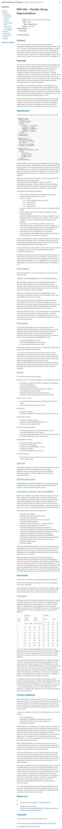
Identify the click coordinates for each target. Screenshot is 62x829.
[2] (45, 660)
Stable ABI (6, 21)
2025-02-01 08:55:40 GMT (32, 826)
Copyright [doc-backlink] (21, 814)
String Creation (8, 15)
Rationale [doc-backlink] (21, 60)
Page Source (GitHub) (8, 42)
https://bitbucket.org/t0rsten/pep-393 (40, 802)
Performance (7, 33)
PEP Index (33, 2)
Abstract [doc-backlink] (21, 40)
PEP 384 (49, 467)
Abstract (5, 10)
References (6, 36)
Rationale (5, 12)
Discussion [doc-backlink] (22, 575)
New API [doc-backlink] (20, 372)
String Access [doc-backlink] (22, 323)
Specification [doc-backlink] (23, 111)
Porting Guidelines (7, 35)
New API (6, 19)
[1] (59, 56)
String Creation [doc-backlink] (23, 269)
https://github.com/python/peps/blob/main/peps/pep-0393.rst (39, 823)
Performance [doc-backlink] (22, 596)
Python (27, 2)
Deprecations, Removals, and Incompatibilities (8, 28)
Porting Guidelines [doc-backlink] (26, 695)
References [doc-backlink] (22, 796)
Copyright (5, 38)
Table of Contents (23, 35)
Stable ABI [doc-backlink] (21, 463)
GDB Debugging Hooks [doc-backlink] (26, 479)
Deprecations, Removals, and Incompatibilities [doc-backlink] (35, 492)
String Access (7, 17)
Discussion (5, 31)
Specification (6, 14)
